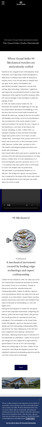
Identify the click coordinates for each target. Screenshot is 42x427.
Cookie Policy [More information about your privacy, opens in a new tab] (30, 418)
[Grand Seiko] (21, 3)
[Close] (39, 399)
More (21, 367)
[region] (21, 412)
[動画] (21, 25)
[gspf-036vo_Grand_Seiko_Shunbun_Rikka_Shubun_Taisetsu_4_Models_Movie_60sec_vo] (21, 200)
